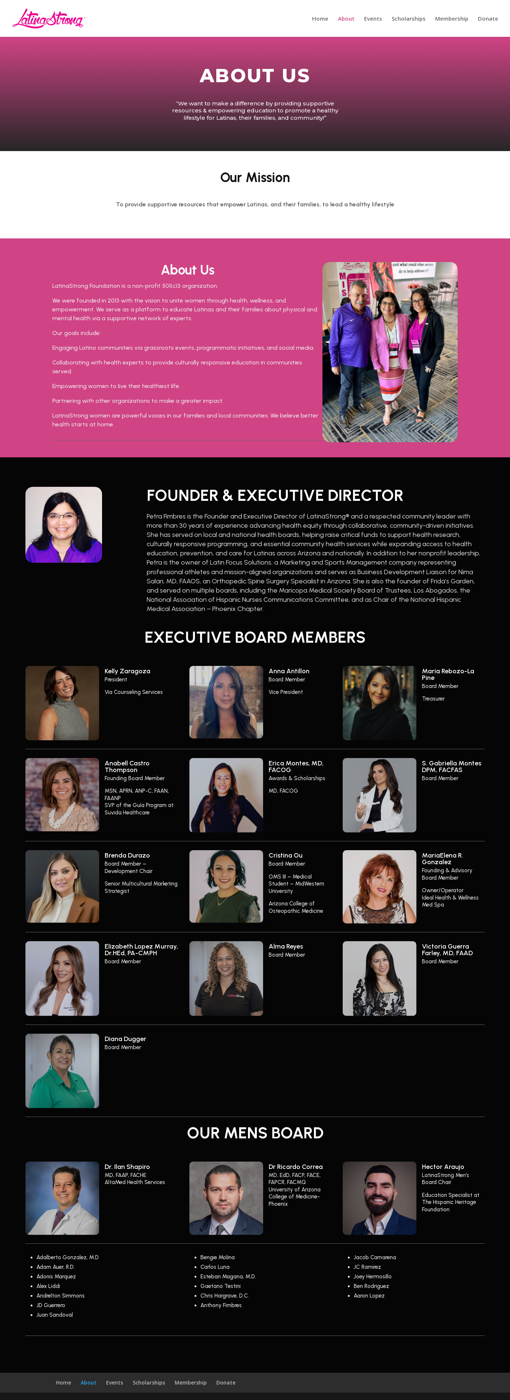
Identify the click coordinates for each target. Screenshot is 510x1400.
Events (373, 19)
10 (415, 427)
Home (320, 19)
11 (421, 427)
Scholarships (409, 19)
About (346, 19)
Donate (488, 19)
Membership (451, 19)
